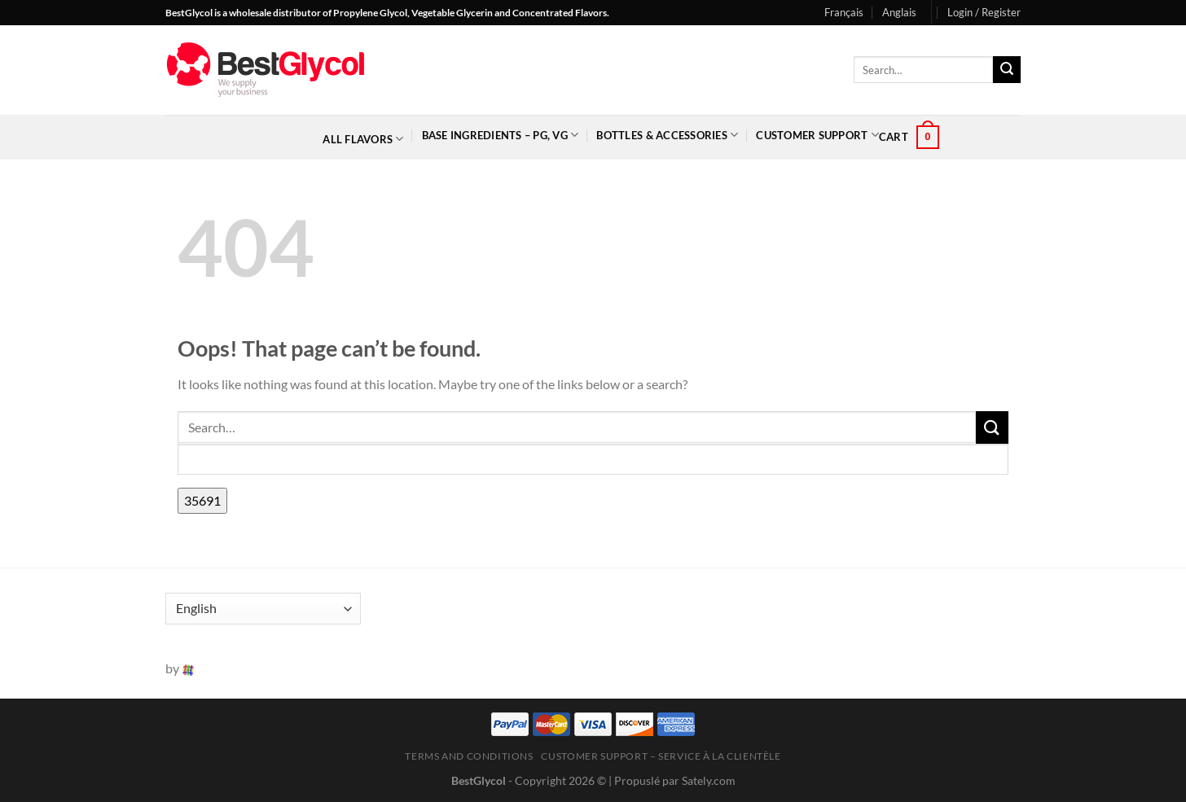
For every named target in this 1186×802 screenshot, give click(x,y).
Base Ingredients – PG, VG (500, 134)
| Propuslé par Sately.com (672, 780)
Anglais (899, 12)
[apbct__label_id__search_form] (593, 460)
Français (843, 12)
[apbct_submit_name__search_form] (202, 501)
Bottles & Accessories (667, 134)
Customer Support (817, 134)
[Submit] (1007, 70)
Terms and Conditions (469, 756)
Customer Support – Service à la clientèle (660, 756)
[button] (984, 12)
